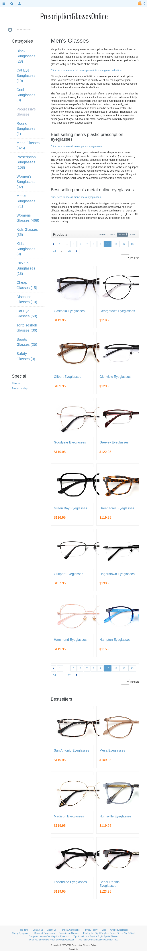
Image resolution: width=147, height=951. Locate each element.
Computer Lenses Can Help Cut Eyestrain (49, 936)
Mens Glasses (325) (28, 145)
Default (121, 234)
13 (132, 244)
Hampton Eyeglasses (114, 639)
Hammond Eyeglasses (70, 639)
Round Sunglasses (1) (26, 128)
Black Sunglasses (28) (26, 56)
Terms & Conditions (70, 930)
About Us (51, 930)
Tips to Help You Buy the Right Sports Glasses (95, 936)
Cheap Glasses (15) (27, 285)
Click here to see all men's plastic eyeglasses (76, 146)
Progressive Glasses (26, 111)
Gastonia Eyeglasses (69, 311)
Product (102, 234)
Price (112, 234)
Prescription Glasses (69, 933)
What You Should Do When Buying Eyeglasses (51, 939)
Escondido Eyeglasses (70, 882)
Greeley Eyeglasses (114, 442)
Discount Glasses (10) (27, 299)
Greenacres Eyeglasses (116, 508)
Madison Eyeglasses (69, 816)
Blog (104, 930)
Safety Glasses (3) (26, 356)
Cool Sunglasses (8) (26, 95)
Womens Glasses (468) (28, 218)
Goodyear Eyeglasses (70, 442)
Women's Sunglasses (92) (26, 181)
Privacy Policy (90, 930)
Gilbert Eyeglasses (67, 377)
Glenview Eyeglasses (115, 377)
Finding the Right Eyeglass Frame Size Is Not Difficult (109, 933)
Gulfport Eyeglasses (68, 574)
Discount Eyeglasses (44, 933)
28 (69, 250)
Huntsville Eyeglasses (115, 816)
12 (124, 244)
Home (10, 30)
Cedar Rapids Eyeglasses (109, 883)
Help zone (23, 930)
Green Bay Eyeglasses (70, 508)
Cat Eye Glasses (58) (27, 313)
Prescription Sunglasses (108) (26, 162)
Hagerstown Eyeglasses (117, 574)
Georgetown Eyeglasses (117, 311)
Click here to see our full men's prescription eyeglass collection (86, 70)
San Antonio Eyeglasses (71, 750)
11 (115, 244)
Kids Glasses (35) (27, 232)
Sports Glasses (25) (27, 342)
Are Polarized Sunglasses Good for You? (98, 939)
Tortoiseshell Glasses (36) (27, 327)
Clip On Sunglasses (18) (26, 268)
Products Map (20, 388)
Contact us (38, 930)
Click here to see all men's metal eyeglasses (76, 197)
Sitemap (16, 383)
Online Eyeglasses (119, 930)
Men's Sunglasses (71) (26, 201)
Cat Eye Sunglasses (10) (26, 75)
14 (54, 250)
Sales (132, 234)
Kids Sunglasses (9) (26, 249)
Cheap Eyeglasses (21, 933)
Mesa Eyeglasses (112, 750)
